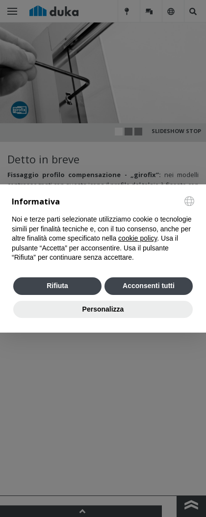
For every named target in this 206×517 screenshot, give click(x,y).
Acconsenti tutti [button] (149, 286)
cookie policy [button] (137, 238)
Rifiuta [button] (57, 286)
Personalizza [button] (103, 309)
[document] (103, 229)
